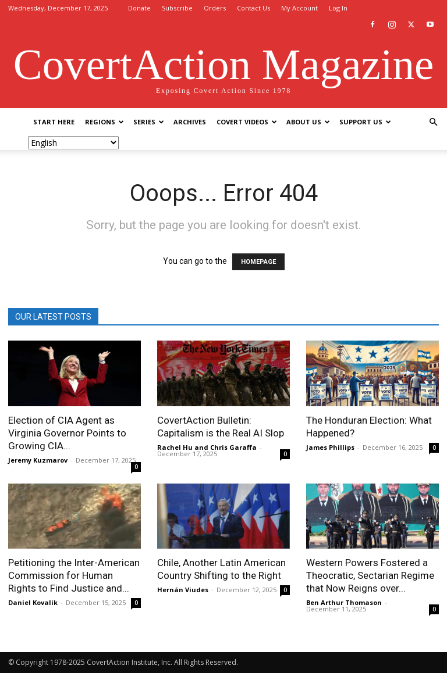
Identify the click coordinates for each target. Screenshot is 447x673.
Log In (338, 7)
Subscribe (177, 7)
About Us (308, 121)
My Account (299, 7)
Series (148, 121)
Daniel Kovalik (33, 602)
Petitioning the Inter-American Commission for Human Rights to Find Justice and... (74, 575)
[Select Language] (73, 142)
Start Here (53, 121)
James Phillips (330, 447)
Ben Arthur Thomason (344, 602)
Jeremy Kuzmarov (38, 460)
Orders (215, 7)
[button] (433, 122)
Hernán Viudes (182, 589)
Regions (104, 121)
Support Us (365, 121)
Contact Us (253, 7)
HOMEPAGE (258, 262)
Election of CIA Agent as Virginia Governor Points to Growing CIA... (67, 433)
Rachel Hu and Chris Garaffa (207, 447)
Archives (189, 121)
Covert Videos (247, 121)
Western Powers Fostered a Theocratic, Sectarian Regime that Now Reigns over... (370, 575)
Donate (139, 7)
